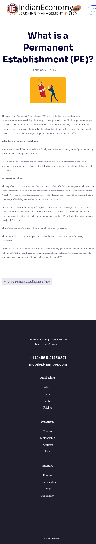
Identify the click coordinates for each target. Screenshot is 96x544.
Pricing (47, 407)
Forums (47, 475)
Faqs (47, 451)
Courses (47, 431)
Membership (47, 438)
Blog (47, 400)
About (47, 387)
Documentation (47, 482)
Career (47, 394)
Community (47, 495)
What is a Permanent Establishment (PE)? (27, 281)
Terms (47, 488)
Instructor (47, 444)
